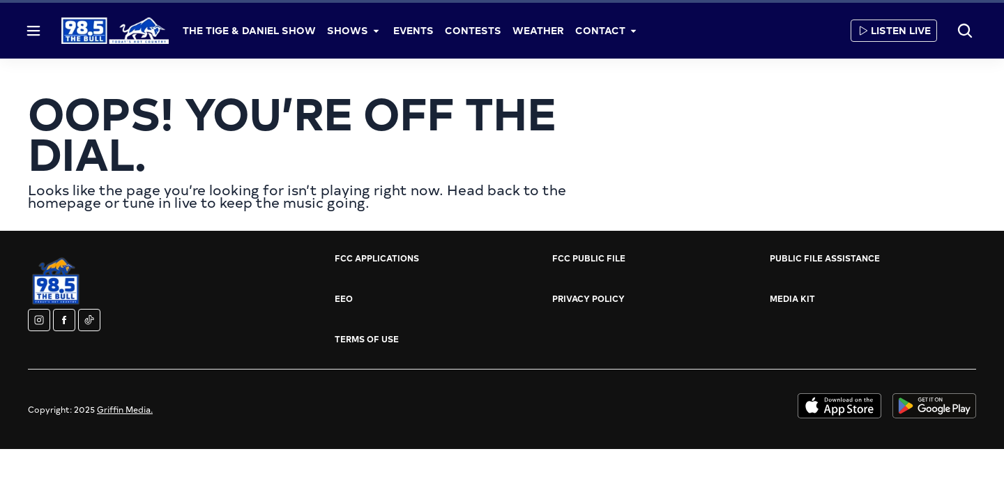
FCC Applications (377, 258)
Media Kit (792, 298)
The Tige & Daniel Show (249, 30)
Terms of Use (367, 339)
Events (413, 30)
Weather (538, 30)
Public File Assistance (825, 258)
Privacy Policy (588, 298)
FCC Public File (588, 258)
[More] (376, 30)
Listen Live (894, 30)
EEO (344, 298)
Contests (473, 30)
